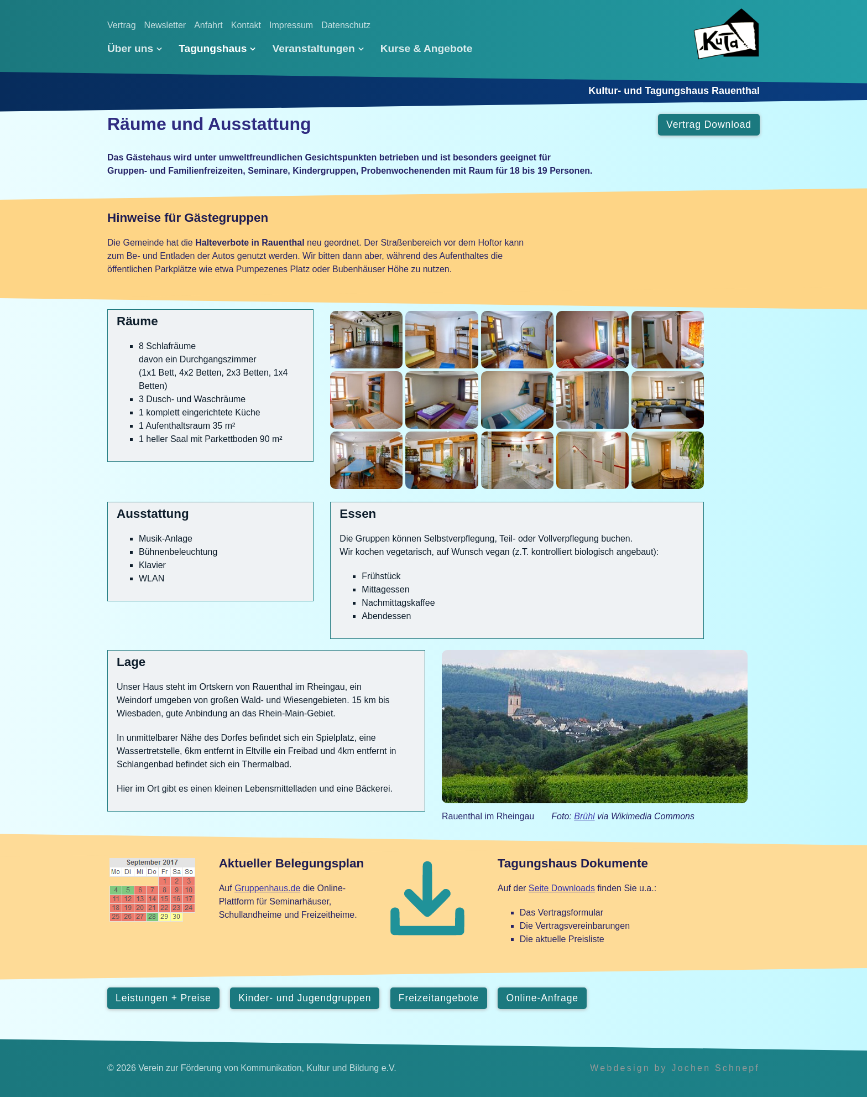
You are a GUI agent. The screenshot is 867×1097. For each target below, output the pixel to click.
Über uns (134, 48)
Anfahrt (208, 25)
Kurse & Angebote (426, 48)
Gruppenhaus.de (267, 888)
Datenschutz (345, 25)
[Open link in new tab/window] (595, 726)
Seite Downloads (562, 888)
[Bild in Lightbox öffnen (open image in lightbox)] (366, 339)
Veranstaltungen (317, 48)
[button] (709, 125)
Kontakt (246, 25)
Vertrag (121, 25)
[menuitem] (138, 48)
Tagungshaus (217, 48)
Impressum (291, 25)
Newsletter (165, 25)
